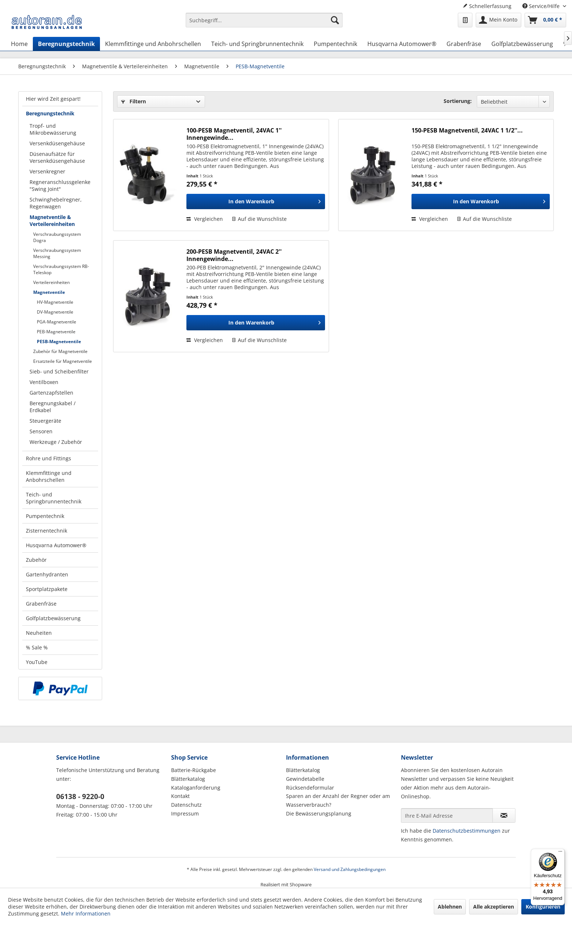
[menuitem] (264, 23)
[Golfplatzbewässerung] (522, 44)
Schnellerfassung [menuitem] (487, 6)
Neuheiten (39, 632)
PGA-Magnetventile (56, 322)
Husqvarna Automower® (56, 545)
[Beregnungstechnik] (66, 44)
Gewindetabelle (305, 778)
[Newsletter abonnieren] (503, 815)
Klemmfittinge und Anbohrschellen (49, 476)
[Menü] (560, 853)
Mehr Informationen (86, 913)
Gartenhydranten (47, 574)
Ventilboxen (44, 382)
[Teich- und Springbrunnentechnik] (257, 44)
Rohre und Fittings (48, 458)
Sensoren (41, 431)
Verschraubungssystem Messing (57, 253)
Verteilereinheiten (51, 282)
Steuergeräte (45, 420)
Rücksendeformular (310, 787)
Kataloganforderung (195, 787)
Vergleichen (204, 218)
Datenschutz (186, 804)
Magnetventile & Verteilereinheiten (52, 220)
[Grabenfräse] (463, 44)
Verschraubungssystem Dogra (57, 237)
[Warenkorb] (545, 20)
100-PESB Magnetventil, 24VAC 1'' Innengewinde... (234, 134)
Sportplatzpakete (46, 589)
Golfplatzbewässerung (53, 618)
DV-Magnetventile (55, 312)
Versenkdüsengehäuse (57, 143)
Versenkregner (47, 171)
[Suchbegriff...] (264, 20)
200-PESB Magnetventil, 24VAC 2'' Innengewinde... (234, 255)
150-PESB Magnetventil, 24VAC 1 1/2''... (467, 130)
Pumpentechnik (45, 516)
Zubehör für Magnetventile (60, 351)
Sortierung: (458, 100)
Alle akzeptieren (493, 906)
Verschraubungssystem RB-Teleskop (61, 269)
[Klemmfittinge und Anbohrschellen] (153, 44)
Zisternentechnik (46, 530)
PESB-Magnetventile (59, 341)
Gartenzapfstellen (51, 392)
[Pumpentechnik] (335, 44)
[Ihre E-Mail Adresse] (447, 815)
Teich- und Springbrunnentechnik (53, 498)
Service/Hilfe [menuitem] (541, 6)
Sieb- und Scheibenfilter (59, 371)
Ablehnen (450, 906)
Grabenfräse (41, 603)
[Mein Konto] (498, 20)
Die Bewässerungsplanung (318, 813)
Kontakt (180, 795)
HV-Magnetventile (55, 302)
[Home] (19, 44)
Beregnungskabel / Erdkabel (53, 407)
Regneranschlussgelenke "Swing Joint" (60, 185)
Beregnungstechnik (50, 113)
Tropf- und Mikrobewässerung (53, 129)
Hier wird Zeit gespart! (53, 98)
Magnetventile (49, 292)
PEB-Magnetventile (56, 332)
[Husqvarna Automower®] (401, 44)
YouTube (36, 662)
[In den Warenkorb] (255, 201)
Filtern (133, 101)
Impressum (185, 813)
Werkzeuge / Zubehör (56, 441)
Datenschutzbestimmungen (466, 830)
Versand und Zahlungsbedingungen (350, 869)
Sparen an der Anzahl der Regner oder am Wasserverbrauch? (338, 800)
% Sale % (37, 647)
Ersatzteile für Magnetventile (62, 361)
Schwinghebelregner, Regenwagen (56, 203)
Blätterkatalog (188, 778)
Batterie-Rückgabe (193, 770)
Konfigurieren (543, 906)
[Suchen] (335, 20)
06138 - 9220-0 (80, 796)
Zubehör (36, 559)
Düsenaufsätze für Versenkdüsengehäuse (57, 157)
